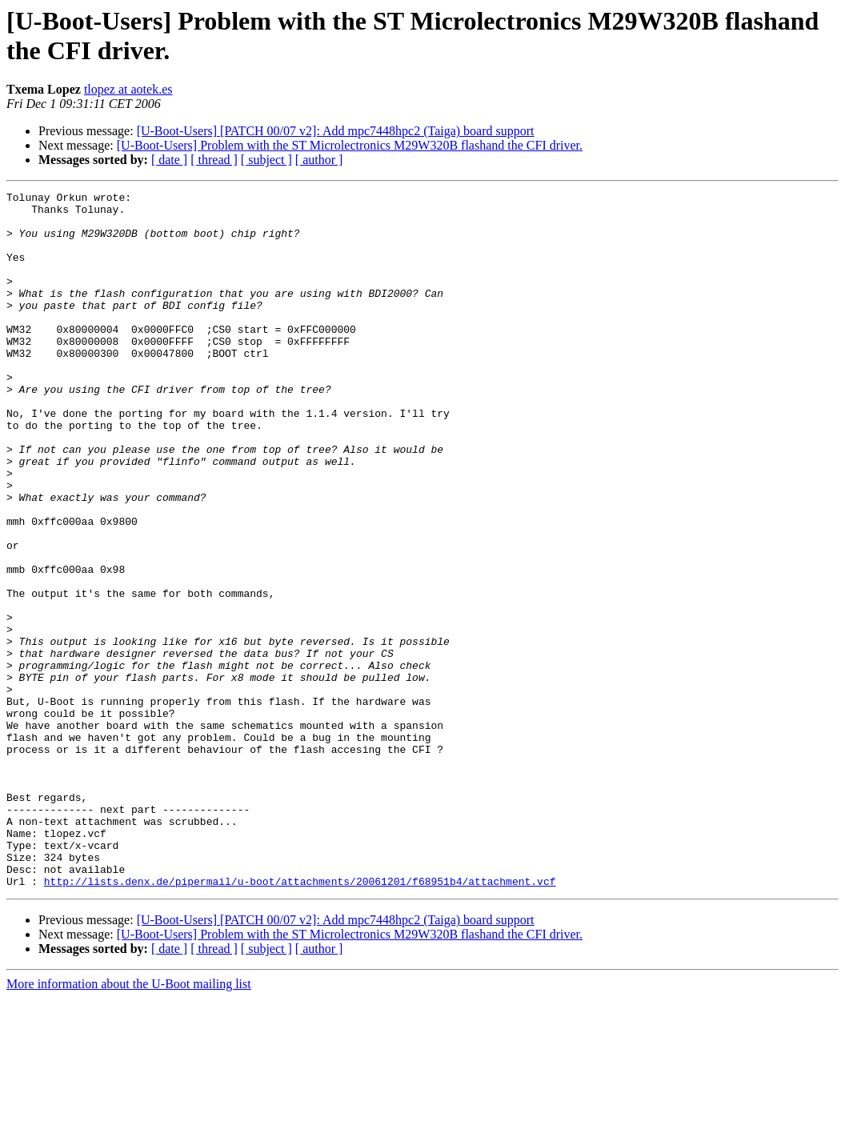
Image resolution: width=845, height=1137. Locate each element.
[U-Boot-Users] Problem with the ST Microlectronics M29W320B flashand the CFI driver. (350, 145)
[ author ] (319, 159)
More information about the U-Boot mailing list (128, 1123)
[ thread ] (214, 159)
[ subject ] (266, 159)
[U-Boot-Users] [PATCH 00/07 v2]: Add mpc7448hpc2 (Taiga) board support (336, 131)
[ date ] (169, 159)
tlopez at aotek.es (128, 89)
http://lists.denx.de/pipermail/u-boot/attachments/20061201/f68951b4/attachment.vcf (300, 1020)
